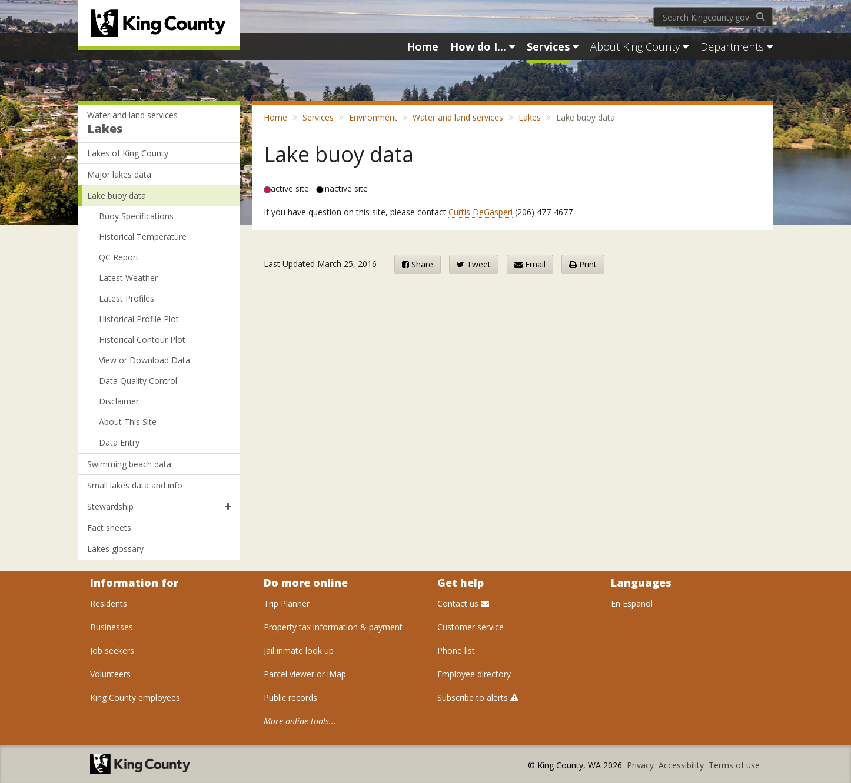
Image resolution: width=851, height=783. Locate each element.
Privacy (641, 765)
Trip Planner (287, 603)
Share (417, 264)
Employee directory (474, 674)
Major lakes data (119, 174)
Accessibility (682, 765)
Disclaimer (119, 401)
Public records (290, 697)
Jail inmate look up (299, 650)
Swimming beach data (129, 464)
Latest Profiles (126, 298)
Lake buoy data (116, 195)
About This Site (128, 421)
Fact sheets (109, 527)
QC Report (119, 257)
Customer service (470, 627)
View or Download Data (144, 360)
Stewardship (159, 507)
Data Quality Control (138, 380)
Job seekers (112, 650)
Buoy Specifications (136, 216)
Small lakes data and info (134, 485)
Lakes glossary (115, 548)
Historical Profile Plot (139, 318)
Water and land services (132, 115)
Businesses (111, 627)
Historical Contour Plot (142, 339)
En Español (632, 603)
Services (318, 117)
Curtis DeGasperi (480, 212)
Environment (373, 117)
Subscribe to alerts (477, 697)
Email (530, 264)
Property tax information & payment (333, 627)
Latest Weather (128, 277)
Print (583, 264)
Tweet (474, 264)
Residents (108, 603)
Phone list (456, 650)
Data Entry (119, 442)
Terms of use (734, 765)
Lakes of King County (127, 153)
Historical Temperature (143, 236)
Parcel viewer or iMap (305, 674)
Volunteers (110, 674)
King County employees (135, 697)
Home (275, 117)
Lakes (104, 128)
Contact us (463, 603)
